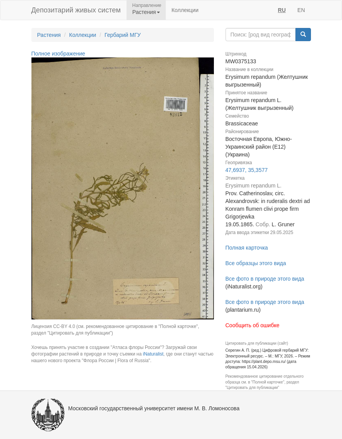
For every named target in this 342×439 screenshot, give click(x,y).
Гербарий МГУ (122, 35)
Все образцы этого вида (256, 263)
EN (301, 10)
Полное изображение (58, 53)
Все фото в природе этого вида (265, 279)
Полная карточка (247, 248)
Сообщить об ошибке (253, 325)
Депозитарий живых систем (76, 10)
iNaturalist (153, 354)
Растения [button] (146, 12)
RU (282, 10)
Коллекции (185, 10)
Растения (49, 35)
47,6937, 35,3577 (247, 170)
